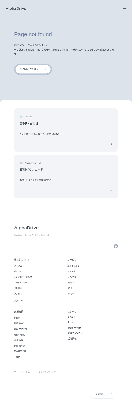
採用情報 (72, 338)
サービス (71, 259)
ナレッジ (71, 322)
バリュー (17, 271)
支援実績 (18, 311)
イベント (71, 294)
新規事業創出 (73, 266)
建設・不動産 (19, 335)
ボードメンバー (20, 283)
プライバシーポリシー (23, 372)
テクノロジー (73, 277)
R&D (69, 288)
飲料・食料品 (19, 346)
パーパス (18, 266)
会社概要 (18, 288)
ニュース (71, 311)
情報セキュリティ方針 (48, 372)
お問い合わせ (74, 328)
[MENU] (124, 8)
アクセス (18, 294)
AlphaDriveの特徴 (23, 277)
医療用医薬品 (20, 351)
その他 (17, 357)
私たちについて (22, 259)
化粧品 (17, 318)
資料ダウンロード (75, 333)
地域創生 (71, 271)
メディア (70, 283)
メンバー (18, 300)
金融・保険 (18, 340)
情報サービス (20, 323)
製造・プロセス (20, 329)
